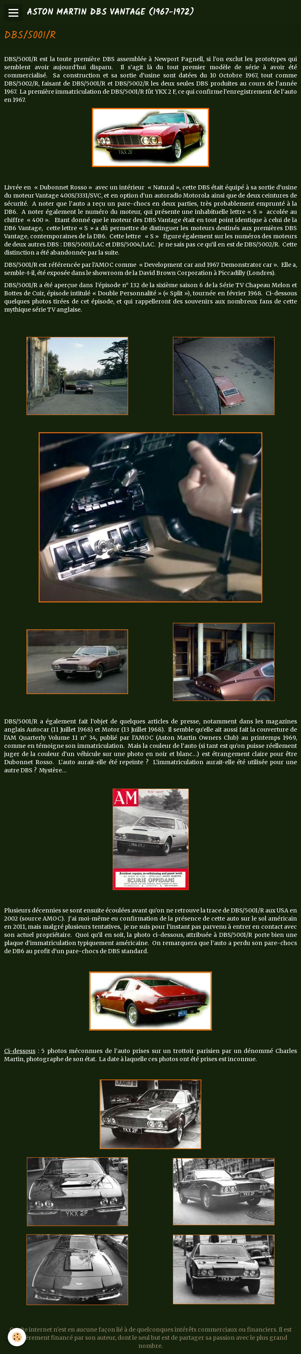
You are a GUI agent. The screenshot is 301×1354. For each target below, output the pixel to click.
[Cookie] (17, 1337)
